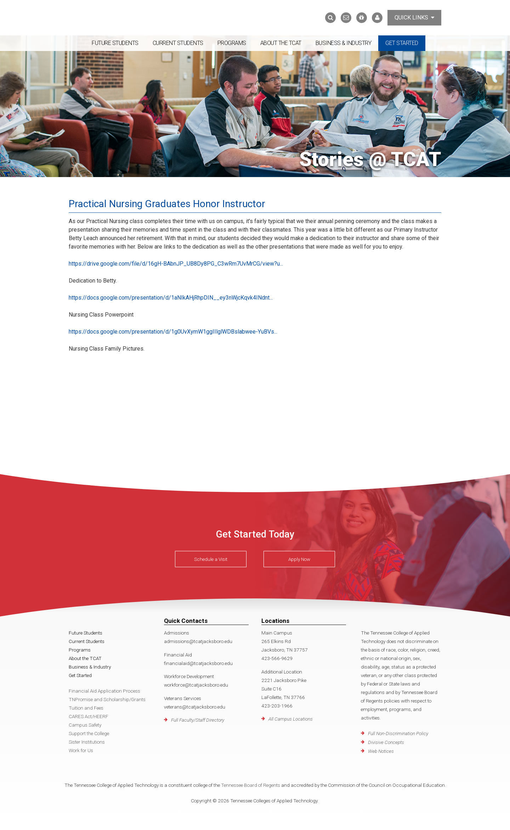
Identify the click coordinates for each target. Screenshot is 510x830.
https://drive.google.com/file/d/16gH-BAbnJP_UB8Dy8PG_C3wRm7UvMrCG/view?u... (176, 263)
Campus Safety (85, 725)
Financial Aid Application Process (104, 691)
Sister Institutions (87, 742)
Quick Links (414, 17)
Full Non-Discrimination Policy (398, 733)
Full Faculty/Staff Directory (197, 720)
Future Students (115, 43)
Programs (231, 43)
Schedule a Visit (210, 559)
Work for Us (81, 750)
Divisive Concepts (386, 742)
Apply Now (299, 559)
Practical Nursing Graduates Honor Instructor (167, 204)
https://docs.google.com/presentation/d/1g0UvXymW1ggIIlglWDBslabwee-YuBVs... (173, 331)
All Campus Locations (290, 719)
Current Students (178, 43)
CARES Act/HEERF (88, 716)
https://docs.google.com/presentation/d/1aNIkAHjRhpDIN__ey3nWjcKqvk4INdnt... (171, 297)
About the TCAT (280, 43)
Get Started (401, 43)
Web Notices (381, 751)
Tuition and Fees (86, 708)
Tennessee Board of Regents (250, 785)
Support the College (89, 733)
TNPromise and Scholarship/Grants (107, 699)
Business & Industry (344, 43)
